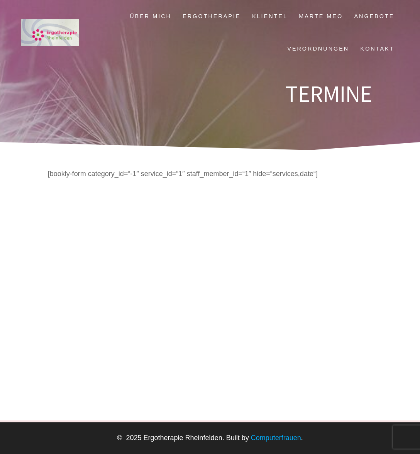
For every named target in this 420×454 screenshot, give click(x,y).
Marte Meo (321, 16)
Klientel (270, 16)
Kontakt (378, 49)
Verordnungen (318, 49)
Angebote (374, 16)
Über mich (150, 16)
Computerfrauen (275, 438)
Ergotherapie (211, 16)
